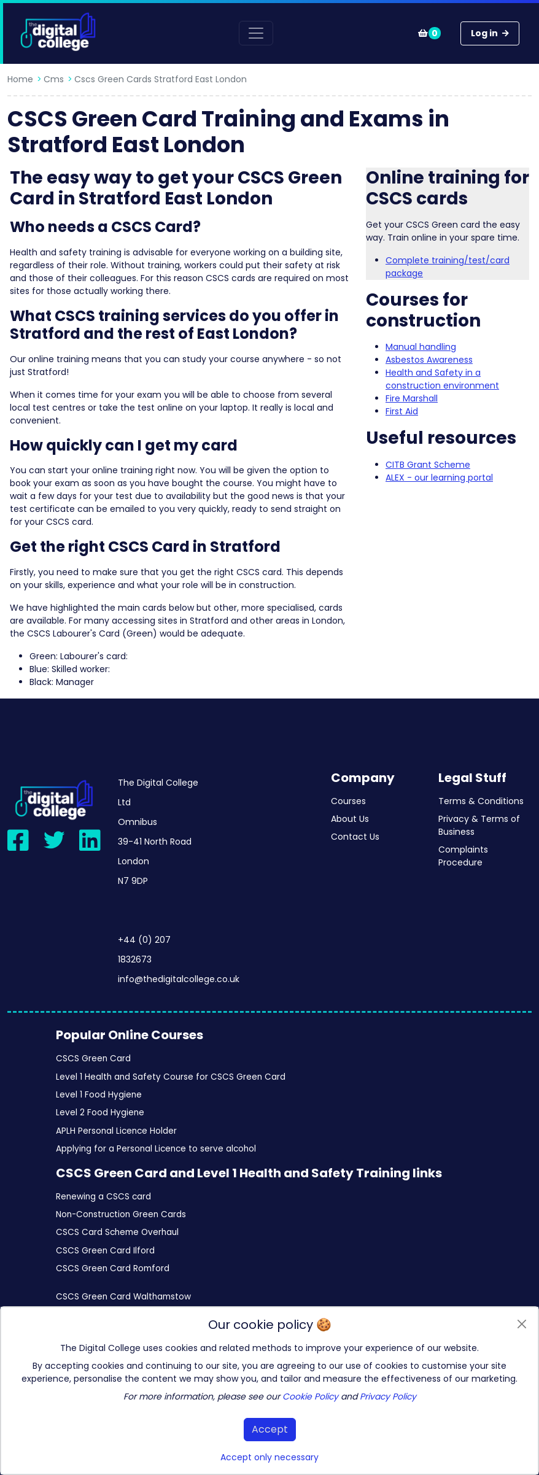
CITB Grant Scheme (428, 465)
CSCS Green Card (93, 1058)
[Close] (521, 1323)
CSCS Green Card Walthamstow (123, 1297)
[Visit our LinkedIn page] (90, 840)
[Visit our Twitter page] (54, 840)
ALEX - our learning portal (439, 477)
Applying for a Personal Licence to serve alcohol (156, 1149)
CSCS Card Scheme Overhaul (117, 1232)
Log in (490, 33)
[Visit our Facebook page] (18, 840)
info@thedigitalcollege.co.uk (178, 979)
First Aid (402, 411)
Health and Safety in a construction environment (442, 379)
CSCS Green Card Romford (112, 1268)
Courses (348, 801)
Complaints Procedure (463, 856)
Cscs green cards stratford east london (160, 79)
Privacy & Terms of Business (479, 825)
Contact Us (355, 836)
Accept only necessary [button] (269, 1457)
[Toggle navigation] (256, 33)
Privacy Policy (388, 1396)
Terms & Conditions (481, 801)
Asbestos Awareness (429, 360)
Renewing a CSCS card (103, 1196)
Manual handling (421, 347)
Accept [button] (270, 1429)
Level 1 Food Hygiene (99, 1095)
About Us (350, 819)
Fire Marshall (412, 398)
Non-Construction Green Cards (121, 1214)
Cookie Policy (310, 1396)
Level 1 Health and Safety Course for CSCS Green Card (170, 1077)
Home (20, 79)
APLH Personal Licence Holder (116, 1131)
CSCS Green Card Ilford (105, 1250)
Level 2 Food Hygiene (100, 1112)
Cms (54, 79)
